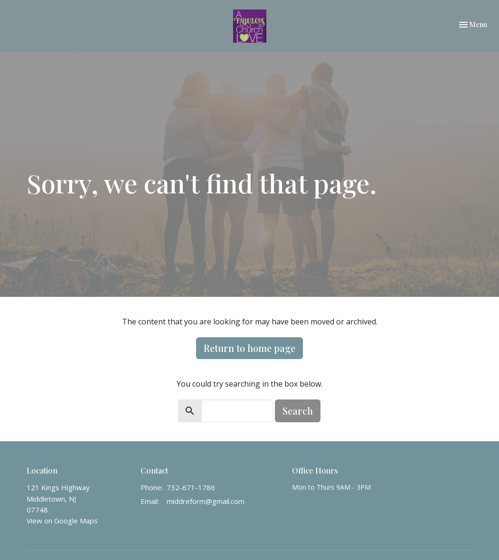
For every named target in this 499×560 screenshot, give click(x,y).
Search (297, 410)
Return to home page (249, 348)
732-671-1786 (191, 487)
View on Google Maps (62, 520)
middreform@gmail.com (206, 501)
